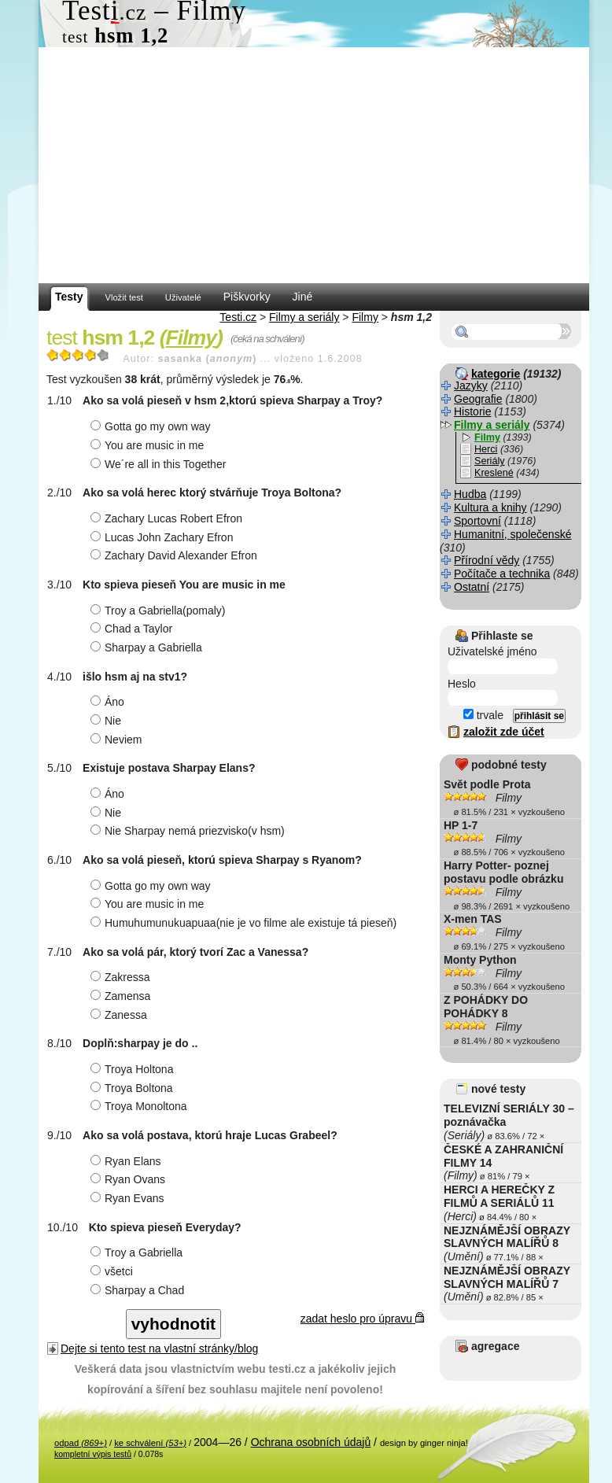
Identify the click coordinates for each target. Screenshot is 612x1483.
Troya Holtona (133, 1069)
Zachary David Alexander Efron (175, 555)
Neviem (118, 739)
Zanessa (120, 1015)
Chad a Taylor (133, 628)
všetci (113, 1271)
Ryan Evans (129, 1198)
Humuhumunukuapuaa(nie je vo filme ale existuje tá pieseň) (245, 923)
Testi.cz (237, 317)
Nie (107, 720)
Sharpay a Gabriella (148, 647)
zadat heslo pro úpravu (362, 1318)
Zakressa (122, 977)
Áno (109, 701)
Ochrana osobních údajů (311, 1442)
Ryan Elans (127, 1161)
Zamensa (122, 996)
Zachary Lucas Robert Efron (168, 518)
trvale (483, 715)
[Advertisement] (314, 165)
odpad (80, 1443)
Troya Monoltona (140, 1106)
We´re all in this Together (160, 464)
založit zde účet (503, 731)
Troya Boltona (133, 1088)
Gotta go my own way (152, 426)
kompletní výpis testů (92, 1454)
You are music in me (149, 445)
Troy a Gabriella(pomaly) (160, 610)
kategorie (495, 373)
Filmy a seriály (304, 317)
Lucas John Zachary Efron (163, 537)
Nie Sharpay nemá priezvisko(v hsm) (189, 831)
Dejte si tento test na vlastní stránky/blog (159, 1348)
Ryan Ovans (129, 1179)
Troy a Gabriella (138, 1252)
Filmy (365, 317)
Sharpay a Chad (139, 1290)
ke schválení (150, 1443)
